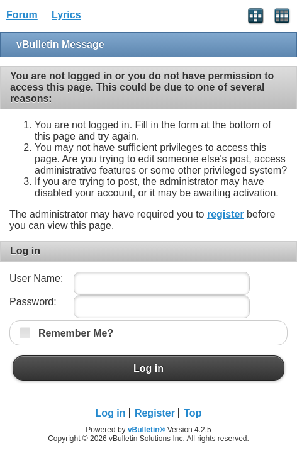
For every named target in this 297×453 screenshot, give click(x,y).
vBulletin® (146, 429)
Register (155, 413)
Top (192, 413)
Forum (22, 14)
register (225, 214)
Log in (148, 368)
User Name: (36, 278)
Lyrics (66, 14)
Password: (33, 301)
